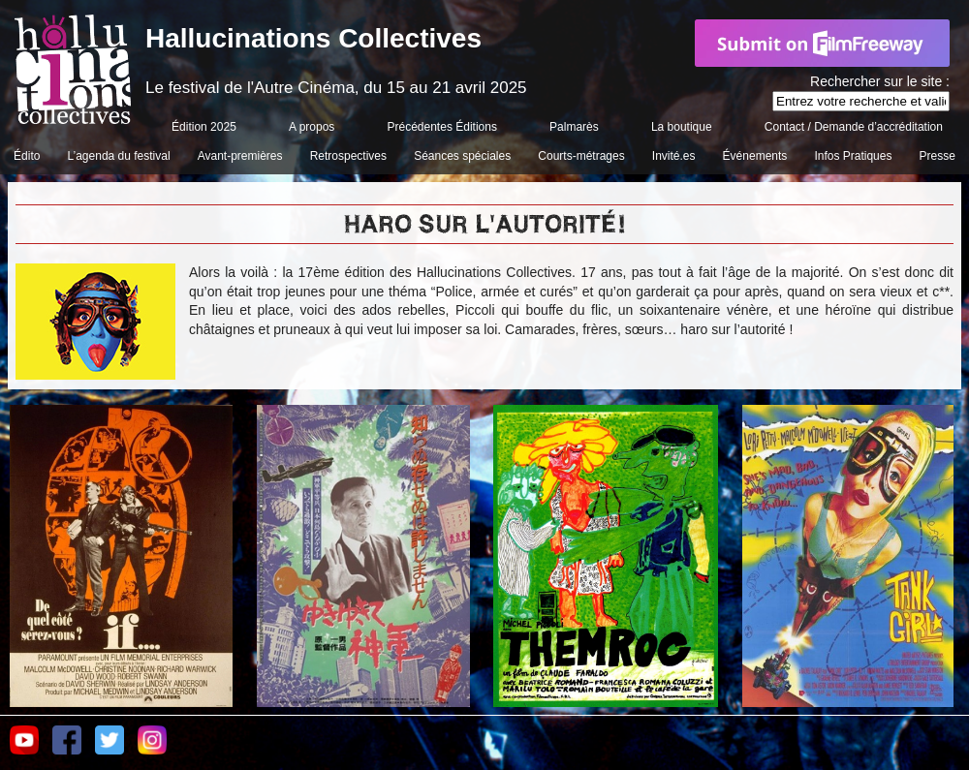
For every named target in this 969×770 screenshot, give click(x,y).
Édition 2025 (204, 127)
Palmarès (574, 127)
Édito (27, 156)
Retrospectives (348, 156)
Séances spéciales (462, 156)
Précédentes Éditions (442, 127)
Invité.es (674, 156)
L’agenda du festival (119, 156)
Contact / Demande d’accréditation (854, 127)
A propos (311, 127)
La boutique (681, 127)
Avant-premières (240, 156)
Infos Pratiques (852, 156)
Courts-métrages (581, 156)
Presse (937, 156)
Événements (755, 156)
